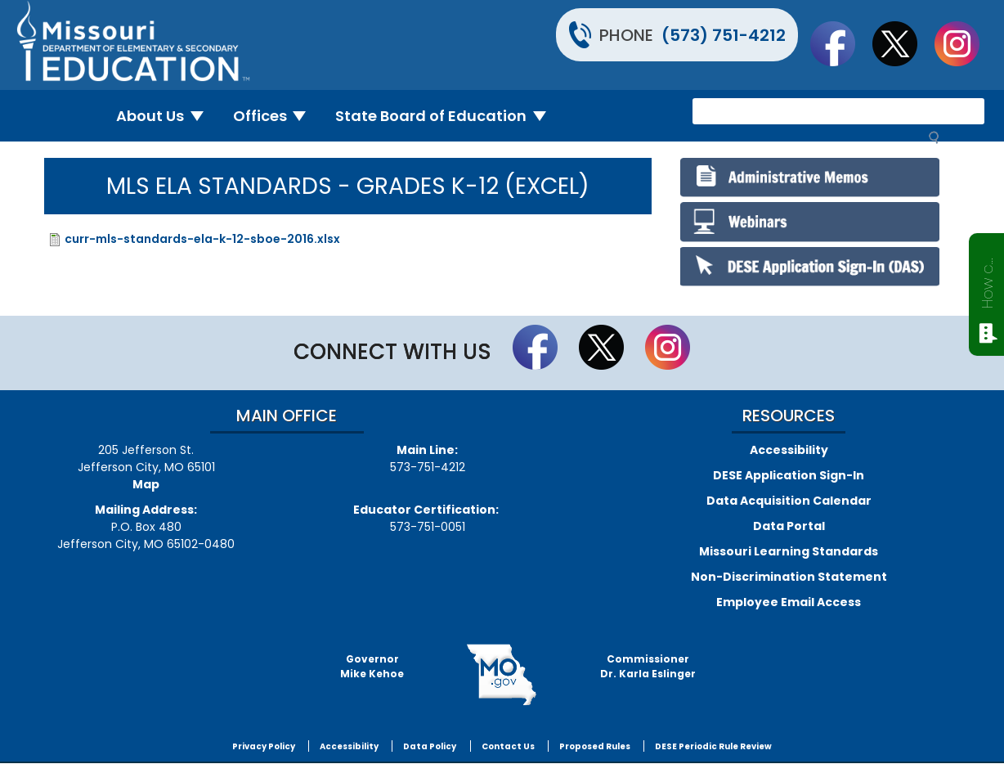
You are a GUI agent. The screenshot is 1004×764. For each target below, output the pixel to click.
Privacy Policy (263, 746)
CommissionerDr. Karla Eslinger (648, 666)
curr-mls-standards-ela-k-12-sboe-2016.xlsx (202, 239)
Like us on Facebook (840, 43)
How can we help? (987, 279)
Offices (276, 116)
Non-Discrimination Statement (789, 577)
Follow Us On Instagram (965, 43)
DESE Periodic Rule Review (713, 746)
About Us (166, 116)
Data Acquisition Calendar (789, 500)
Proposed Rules (594, 746)
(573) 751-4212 (723, 35)
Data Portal (789, 526)
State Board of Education (447, 116)
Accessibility (789, 450)
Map (145, 484)
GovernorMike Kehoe (372, 666)
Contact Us (508, 746)
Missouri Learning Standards (788, 551)
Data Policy (429, 746)
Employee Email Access (788, 602)
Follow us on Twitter (903, 43)
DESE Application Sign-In (788, 475)
